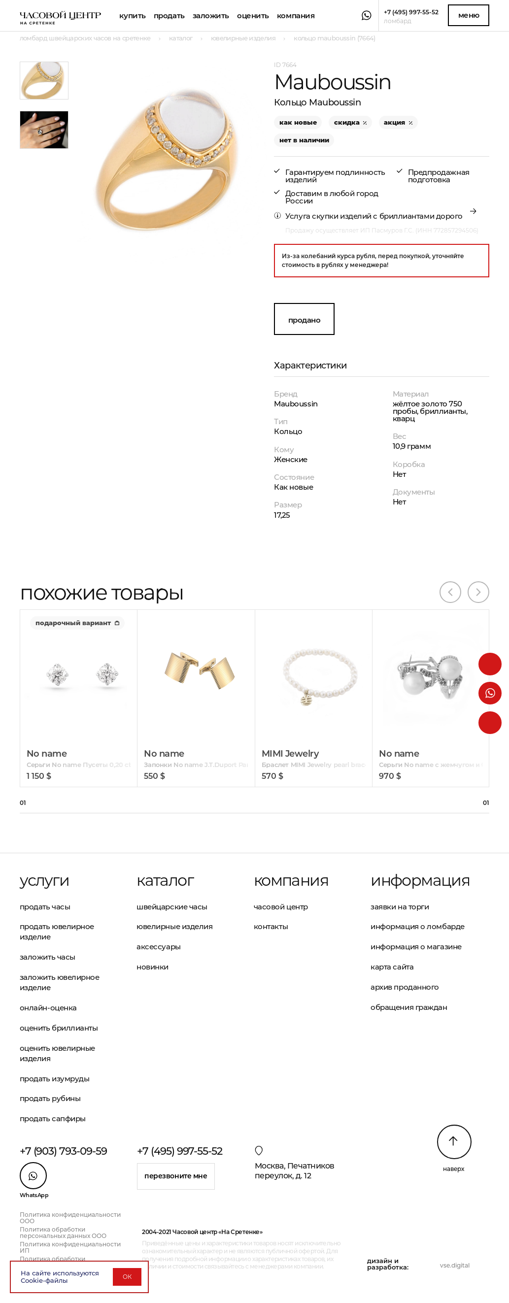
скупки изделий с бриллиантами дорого (387, 216)
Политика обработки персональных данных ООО (63, 1232)
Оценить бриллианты (59, 1028)
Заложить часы (47, 957)
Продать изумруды (55, 1078)
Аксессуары (158, 946)
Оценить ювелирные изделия (57, 1053)
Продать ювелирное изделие (57, 931)
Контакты (271, 926)
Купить (132, 15)
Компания (295, 15)
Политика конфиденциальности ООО (70, 1217)
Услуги (44, 880)
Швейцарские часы (171, 906)
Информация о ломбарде (418, 926)
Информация (420, 880)
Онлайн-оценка (48, 1007)
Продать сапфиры (53, 1118)
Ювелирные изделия (174, 926)
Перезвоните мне (175, 1175)
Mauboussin (296, 403)
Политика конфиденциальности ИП (70, 1247)
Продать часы (45, 906)
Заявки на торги (400, 906)
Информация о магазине (416, 946)
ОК (127, 1276)
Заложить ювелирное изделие (60, 982)
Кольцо (288, 431)
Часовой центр (281, 906)
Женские (290, 459)
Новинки (152, 966)
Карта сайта (392, 966)
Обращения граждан (409, 1007)
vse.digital (455, 1265)
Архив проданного (405, 987)
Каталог (164, 880)
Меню (468, 15)
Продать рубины (50, 1098)
